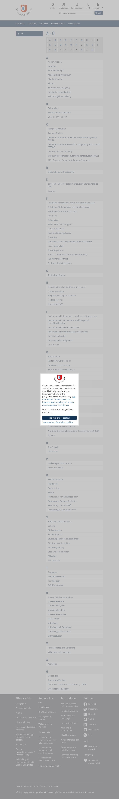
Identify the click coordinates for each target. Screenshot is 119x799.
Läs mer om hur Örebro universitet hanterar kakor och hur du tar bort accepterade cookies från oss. (58, 400)
